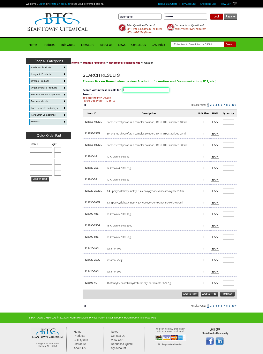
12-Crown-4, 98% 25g (119, 168)
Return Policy (131, 317)
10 (233, 105)
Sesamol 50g (114, 271)
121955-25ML (92, 133)
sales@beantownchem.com (190, 29)
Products (49, 45)
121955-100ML (93, 122)
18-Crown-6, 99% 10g (119, 214)
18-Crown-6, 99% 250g (119, 225)
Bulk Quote (67, 45)
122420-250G (92, 260)
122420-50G (91, 271)
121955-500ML (93, 145)
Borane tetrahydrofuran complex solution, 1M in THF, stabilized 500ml (147, 145)
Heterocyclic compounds (124, 62)
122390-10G (91, 214)
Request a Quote (167, 4)
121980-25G (91, 168)
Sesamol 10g (114, 248)
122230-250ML (93, 191)
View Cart (225, 4)
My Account (189, 4)
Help (153, 317)
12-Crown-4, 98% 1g (118, 156)
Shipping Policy (114, 317)
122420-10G (91, 248)
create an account (59, 4)
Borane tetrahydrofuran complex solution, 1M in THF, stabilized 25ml (146, 133)
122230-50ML (92, 202)
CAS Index (158, 45)
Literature (87, 45)
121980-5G (91, 179)
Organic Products (94, 62)
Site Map (145, 317)
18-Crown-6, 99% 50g (119, 237)
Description (149, 113)
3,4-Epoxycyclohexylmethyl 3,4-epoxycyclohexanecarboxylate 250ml (146, 191)
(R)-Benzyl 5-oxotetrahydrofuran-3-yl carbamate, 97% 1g (139, 283)
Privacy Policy (97, 317)
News (122, 45)
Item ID (91, 113)
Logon (42, 4)
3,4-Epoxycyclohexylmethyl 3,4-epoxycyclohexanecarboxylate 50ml (145, 202)
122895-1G (91, 283)
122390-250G (92, 225)
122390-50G (91, 237)
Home (33, 45)
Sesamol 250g (114, 260)
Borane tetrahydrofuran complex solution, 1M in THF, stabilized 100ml (147, 122)
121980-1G (91, 156)
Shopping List (208, 4)
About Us (106, 45)
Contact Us (138, 45)
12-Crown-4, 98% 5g (118, 179)
